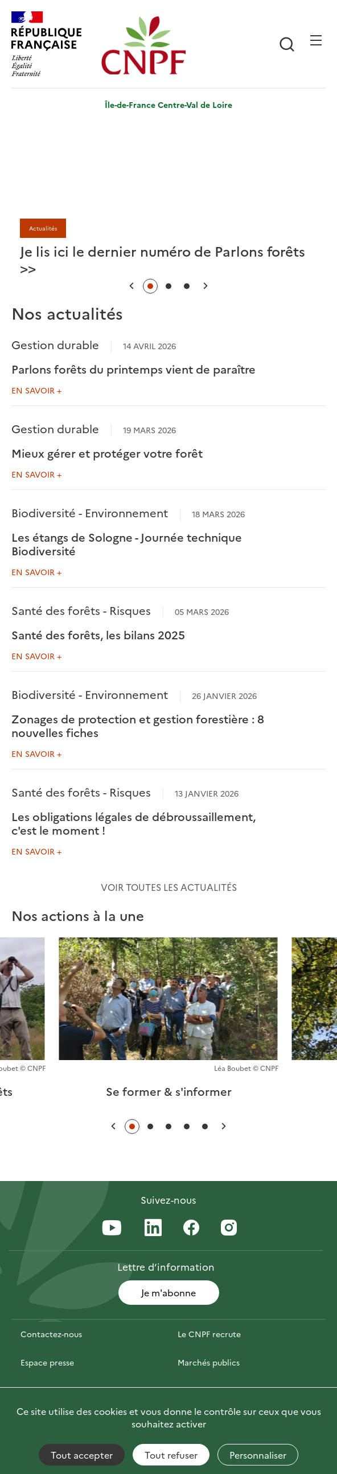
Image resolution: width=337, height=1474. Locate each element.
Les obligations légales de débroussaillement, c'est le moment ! (133, 822)
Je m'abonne (168, 1292)
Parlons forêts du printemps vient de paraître (133, 368)
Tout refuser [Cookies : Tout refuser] (171, 1454)
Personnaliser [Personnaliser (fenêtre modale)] (257, 1454)
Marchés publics (209, 1362)
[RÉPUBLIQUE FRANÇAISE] (53, 45)
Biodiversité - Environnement (89, 512)
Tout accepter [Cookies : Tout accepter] (82, 1454)
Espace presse (47, 1362)
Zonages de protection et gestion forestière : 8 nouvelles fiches (137, 725)
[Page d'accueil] (143, 45)
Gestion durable (55, 344)
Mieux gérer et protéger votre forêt (107, 452)
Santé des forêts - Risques (81, 610)
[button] (131, 286)
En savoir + (36, 390)
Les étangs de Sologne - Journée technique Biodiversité (126, 543)
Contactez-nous (51, 1333)
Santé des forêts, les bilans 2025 (98, 634)
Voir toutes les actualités (169, 887)
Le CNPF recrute (209, 1333)
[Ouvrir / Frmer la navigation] (316, 40)
